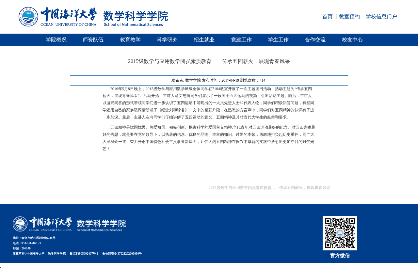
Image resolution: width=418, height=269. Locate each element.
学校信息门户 (381, 16)
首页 (327, 16)
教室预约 (349, 16)
